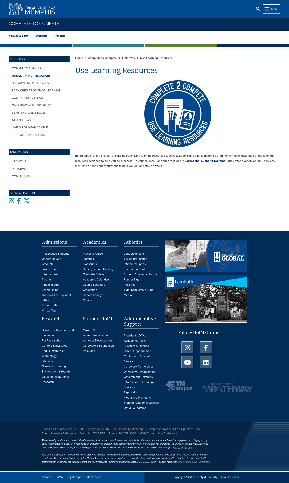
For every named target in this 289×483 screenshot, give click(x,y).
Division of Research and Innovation (58, 332)
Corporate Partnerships (138, 366)
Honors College (93, 295)
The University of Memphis (59, 433)
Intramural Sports (135, 264)
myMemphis (75, 477)
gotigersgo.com (134, 254)
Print (45, 429)
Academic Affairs (135, 341)
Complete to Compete (34, 23)
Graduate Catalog (94, 274)
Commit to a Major (26, 68)
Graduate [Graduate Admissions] (48, 264)
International (50, 274)
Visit (189, 477)
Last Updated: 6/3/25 (188, 429)
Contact (235, 477)
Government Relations (138, 377)
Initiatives (19, 169)
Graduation (90, 290)
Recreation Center (135, 269)
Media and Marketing (137, 397)
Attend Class (22, 120)
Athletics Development (98, 340)
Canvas (46, 477)
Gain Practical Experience (32, 105)
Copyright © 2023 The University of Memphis (117, 429)
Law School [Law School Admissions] (49, 269)
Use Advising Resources (30, 83)
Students (41, 36)
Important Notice (161, 429)
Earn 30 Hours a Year (28, 135)
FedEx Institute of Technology (53, 353)
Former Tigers (133, 279)
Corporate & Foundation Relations (98, 348)
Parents (60, 36)
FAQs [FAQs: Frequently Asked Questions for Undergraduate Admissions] (45, 300)
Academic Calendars (96, 279)
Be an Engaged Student (30, 113)
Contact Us (21, 176)
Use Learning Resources (31, 76)
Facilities (129, 285)
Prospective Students (55, 254)
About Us (19, 161)
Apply (179, 477)
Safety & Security (206, 477)
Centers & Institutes (54, 346)
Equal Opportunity (182, 447)
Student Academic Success (141, 403)
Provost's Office (93, 254)
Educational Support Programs (205, 161)
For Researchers (52, 340)
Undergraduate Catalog (98, 269)
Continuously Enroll (28, 98)
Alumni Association (95, 335)
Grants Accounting (54, 366)
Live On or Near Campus (30, 127)
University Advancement (140, 372)
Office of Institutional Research (55, 379)
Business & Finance (136, 346)
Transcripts (90, 264)
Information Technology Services (139, 384)
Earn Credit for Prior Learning (36, 90)
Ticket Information (135, 259)
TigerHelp (130, 392)
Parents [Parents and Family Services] (46, 279)
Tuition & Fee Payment (56, 295)
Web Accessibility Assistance (158, 433)
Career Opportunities (137, 351)
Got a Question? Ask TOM (67, 429)
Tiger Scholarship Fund (139, 290)
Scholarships (50, 290)
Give (224, 477)
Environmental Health (56, 371)
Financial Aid (50, 285)
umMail (59, 477)
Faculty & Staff (18, 36)
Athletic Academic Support (141, 274)
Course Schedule (94, 285)
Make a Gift (90, 330)
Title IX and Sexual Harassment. (194, 461)
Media (128, 295)
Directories (94, 477)
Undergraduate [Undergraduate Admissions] (51, 259)
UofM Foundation (135, 408)
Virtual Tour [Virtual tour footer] (49, 310)
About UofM (50, 305)
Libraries (88, 259)
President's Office (135, 335)
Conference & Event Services (137, 358)
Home (79, 58)
